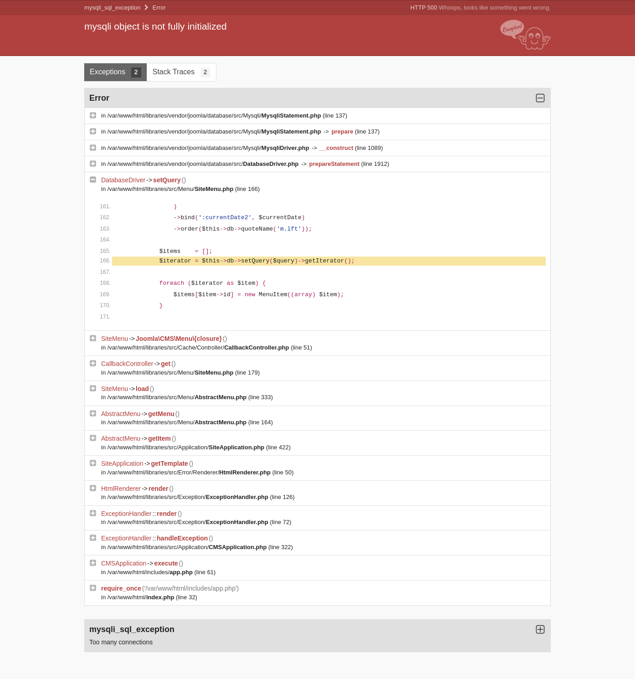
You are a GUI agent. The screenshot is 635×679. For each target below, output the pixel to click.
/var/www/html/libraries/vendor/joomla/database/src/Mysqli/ (215, 115)
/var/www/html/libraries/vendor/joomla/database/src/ (204, 163)
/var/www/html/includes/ (151, 572)
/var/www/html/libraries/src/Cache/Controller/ (199, 347)
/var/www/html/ (142, 597)
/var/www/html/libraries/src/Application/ (187, 447)
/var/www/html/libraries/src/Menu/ (171, 188)
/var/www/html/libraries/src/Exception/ (189, 497)
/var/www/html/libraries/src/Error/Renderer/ (190, 472)
